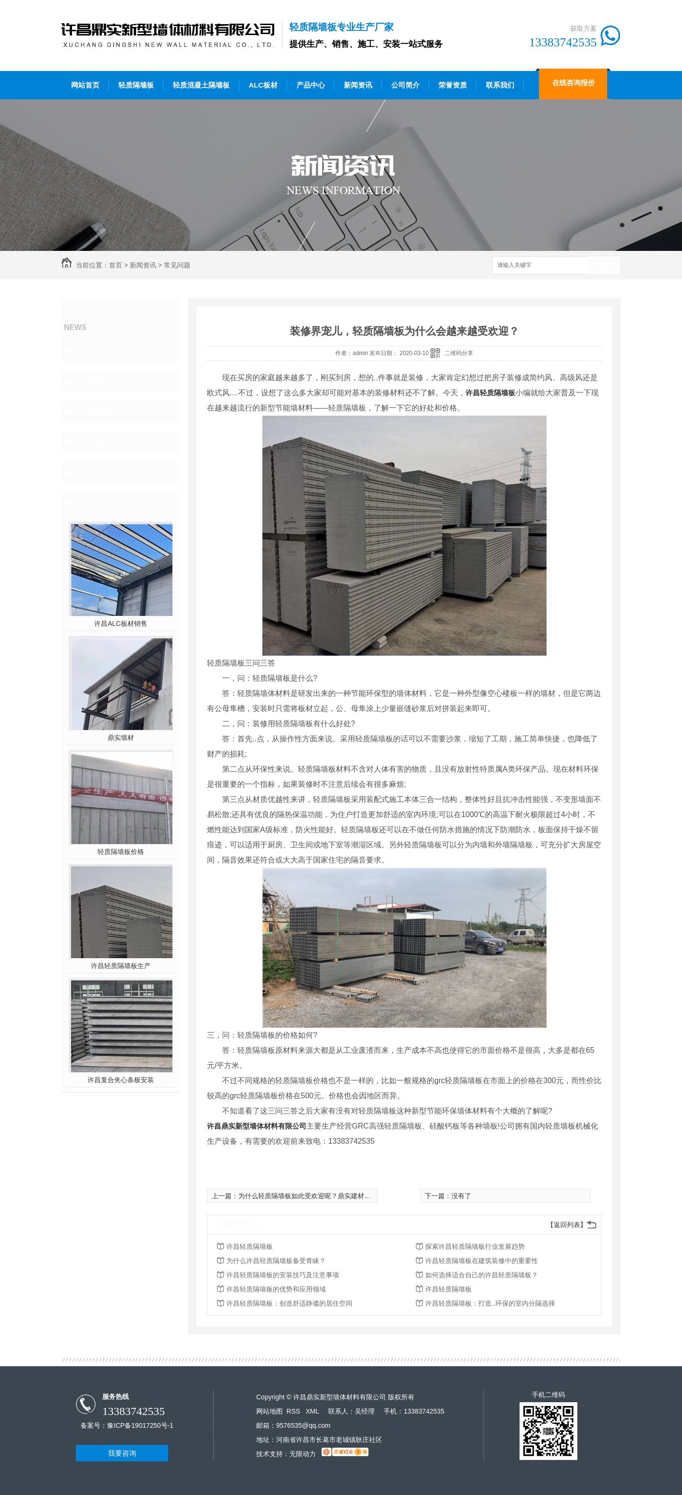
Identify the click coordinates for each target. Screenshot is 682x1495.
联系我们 (500, 85)
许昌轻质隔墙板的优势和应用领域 (276, 1289)
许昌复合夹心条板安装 (121, 1080)
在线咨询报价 (573, 83)
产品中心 (310, 85)
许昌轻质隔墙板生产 (121, 966)
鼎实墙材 (121, 737)
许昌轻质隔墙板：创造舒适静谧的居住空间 (289, 1303)
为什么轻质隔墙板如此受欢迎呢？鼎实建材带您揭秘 (314, 1196)
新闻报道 (93, 441)
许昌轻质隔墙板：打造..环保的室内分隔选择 (490, 1303)
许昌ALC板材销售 (120, 623)
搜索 (603, 266)
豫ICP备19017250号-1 (140, 1425)
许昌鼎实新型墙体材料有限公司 (256, 1126)
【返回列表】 (567, 1224)
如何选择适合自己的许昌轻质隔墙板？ (481, 1275)
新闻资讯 (358, 85)
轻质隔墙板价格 (121, 851)
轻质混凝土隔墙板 (201, 85)
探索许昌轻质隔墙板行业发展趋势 (475, 1246)
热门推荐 (93, 502)
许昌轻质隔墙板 (490, 393)
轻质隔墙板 (136, 85)
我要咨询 (122, 1453)
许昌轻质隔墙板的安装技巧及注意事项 (282, 1275)
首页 (115, 265)
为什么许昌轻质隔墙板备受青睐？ (276, 1260)
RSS (294, 1411)
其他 (84, 472)
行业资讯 (93, 381)
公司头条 (93, 351)
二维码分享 (459, 353)
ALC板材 (263, 85)
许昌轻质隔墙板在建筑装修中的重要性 (481, 1260)
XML (313, 1411)
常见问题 (177, 265)
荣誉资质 (453, 85)
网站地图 (269, 1411)
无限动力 (302, 1454)
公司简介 (405, 85)
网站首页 (85, 85)
